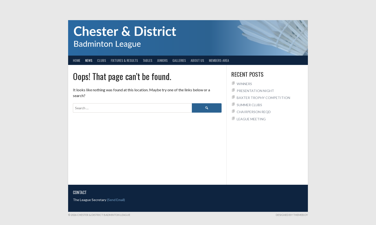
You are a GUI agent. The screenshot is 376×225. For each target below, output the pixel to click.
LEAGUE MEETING (251, 119)
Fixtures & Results (124, 60)
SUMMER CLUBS (249, 105)
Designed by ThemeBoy (292, 214)
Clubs (101, 60)
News (88, 60)
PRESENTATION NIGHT (255, 91)
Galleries (179, 60)
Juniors (162, 60)
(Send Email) (116, 200)
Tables (147, 60)
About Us (197, 60)
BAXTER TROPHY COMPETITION (263, 98)
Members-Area (219, 60)
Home (76, 60)
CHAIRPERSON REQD (254, 112)
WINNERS (244, 84)
